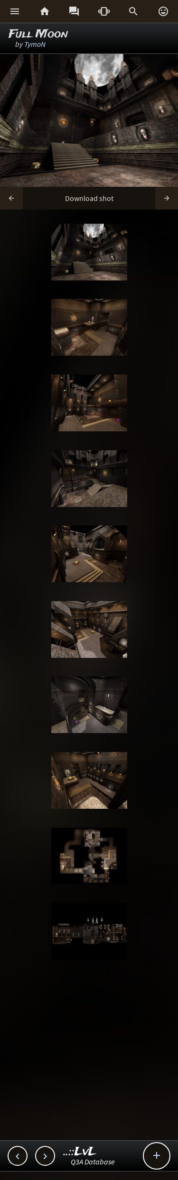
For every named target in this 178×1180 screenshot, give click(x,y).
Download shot (89, 198)
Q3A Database (93, 1161)
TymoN (35, 44)
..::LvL (80, 1152)
